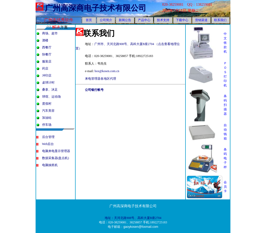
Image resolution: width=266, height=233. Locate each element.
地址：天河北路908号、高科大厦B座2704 (133, 218)
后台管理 (48, 137)
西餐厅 (46, 47)
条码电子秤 (225, 158)
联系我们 (220, 20)
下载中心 (182, 20)
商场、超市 (50, 33)
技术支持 (163, 20)
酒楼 (45, 40)
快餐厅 (46, 54)
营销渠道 (201, 20)
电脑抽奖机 (50, 165)
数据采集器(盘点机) (55, 158)
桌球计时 (48, 82)
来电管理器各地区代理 (100, 78)
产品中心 (144, 20)
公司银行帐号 (94, 90)
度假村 (46, 103)
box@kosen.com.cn (107, 71)
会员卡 (225, 186)
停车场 (46, 125)
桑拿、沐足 (50, 89)
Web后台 (48, 144)
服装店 (46, 61)
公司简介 (106, 20)
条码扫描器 (225, 105)
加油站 (46, 117)
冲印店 (46, 75)
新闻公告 (125, 20)
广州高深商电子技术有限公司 (95, 8)
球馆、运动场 (51, 96)
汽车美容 (48, 110)
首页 (89, 20)
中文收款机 (225, 42)
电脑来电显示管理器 (56, 151)
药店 (45, 68)
